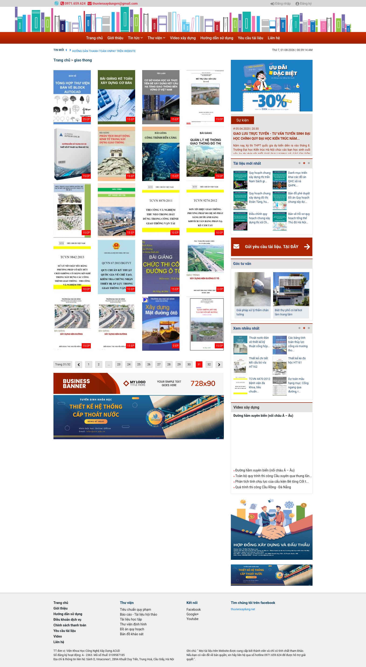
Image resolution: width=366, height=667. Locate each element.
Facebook (194, 609)
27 (159, 364)
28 (169, 364)
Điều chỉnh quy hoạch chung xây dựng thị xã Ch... (259, 218)
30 (189, 364)
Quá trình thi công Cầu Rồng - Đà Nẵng (263, 487)
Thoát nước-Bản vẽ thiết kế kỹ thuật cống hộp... (259, 342)
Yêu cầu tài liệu (250, 38)
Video (57, 636)
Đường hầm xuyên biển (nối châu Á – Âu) (263, 415)
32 (209, 364)
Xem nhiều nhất (246, 328)
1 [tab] (299, 163)
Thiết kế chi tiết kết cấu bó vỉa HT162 (258, 362)
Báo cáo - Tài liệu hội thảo (138, 614)
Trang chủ (94, 38)
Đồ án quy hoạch (132, 629)
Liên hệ (274, 38)
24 (128, 364)
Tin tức (135, 38)
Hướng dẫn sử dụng (217, 38)
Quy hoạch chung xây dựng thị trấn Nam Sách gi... (260, 177)
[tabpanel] (253, 201)
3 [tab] (308, 163)
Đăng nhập (281, 4)
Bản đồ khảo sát (132, 634)
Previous (230, 201)
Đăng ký (304, 4)
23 (118, 364)
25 (139, 364)
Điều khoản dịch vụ (84, 50)
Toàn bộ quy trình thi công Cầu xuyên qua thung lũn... (273, 476)
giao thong (83, 60)
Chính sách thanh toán (69, 625)
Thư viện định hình (133, 624)
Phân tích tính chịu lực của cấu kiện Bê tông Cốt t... (272, 481)
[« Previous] (78, 364)
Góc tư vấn (242, 263)
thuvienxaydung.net (243, 609)
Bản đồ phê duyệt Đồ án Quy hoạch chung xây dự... (299, 197)
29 (179, 364)
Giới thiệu (115, 38)
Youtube (192, 619)
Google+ (193, 614)
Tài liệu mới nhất (247, 163)
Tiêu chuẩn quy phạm (135, 609)
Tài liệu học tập (131, 619)
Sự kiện (242, 120)
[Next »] (219, 364)
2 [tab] (304, 163)
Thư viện (156, 38)
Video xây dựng (183, 38)
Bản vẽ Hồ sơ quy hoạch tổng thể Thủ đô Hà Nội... (299, 218)
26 (149, 364)
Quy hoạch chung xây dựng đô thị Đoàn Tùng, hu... (260, 197)
